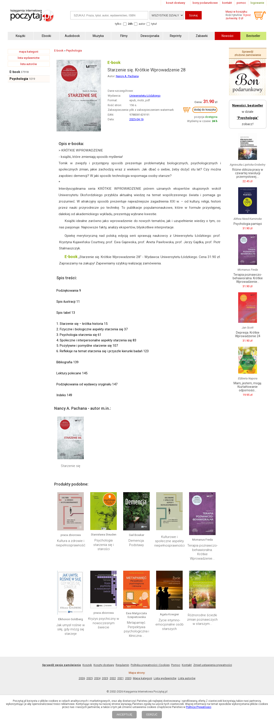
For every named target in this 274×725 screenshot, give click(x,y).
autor (142, 23)
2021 (120, 678)
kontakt (227, 2)
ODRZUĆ (151, 714)
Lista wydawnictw (165, 678)
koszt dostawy (175, 2)
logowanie (257, 2)
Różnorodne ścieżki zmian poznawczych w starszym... (202, 619)
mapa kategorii (28, 51)
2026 (82, 678)
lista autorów (28, 64)
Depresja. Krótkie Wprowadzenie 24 (247, 334)
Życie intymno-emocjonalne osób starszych (169, 624)
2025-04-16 (136, 119)
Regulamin (122, 665)
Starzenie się (70, 466)
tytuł (154, 23)
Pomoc (175, 665)
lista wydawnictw (29, 57)
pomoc (241, 2)
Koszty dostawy (104, 665)
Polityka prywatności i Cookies (150, 665)
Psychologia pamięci (248, 224)
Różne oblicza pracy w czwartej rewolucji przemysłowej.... (247, 173)
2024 (97, 678)
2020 (128, 678)
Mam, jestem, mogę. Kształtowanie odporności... (248, 386)
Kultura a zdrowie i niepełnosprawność (70, 543)
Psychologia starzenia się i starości (103, 544)
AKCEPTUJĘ (124, 714)
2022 (113, 678)
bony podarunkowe (205, 2)
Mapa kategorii (142, 678)
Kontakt (187, 665)
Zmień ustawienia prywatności (212, 665)
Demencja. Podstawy (136, 543)
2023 (105, 678)
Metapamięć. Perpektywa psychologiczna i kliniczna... (136, 629)
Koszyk (87, 665)
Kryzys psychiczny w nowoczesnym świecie (103, 623)
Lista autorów (186, 678)
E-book (15, 72)
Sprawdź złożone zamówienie (247, 53)
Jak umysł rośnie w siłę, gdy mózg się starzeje (70, 629)
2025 (89, 678)
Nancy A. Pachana (127, 76)
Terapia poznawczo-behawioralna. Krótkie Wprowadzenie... (202, 551)
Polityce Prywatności (198, 707)
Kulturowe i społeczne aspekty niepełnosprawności (169, 541)
